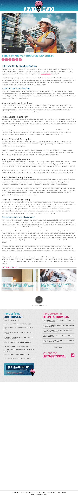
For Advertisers (39, 492)
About (31, 492)
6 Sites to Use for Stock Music (16, 346)
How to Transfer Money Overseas (17, 342)
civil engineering (46, 74)
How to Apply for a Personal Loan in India (18, 328)
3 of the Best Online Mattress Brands (19, 358)
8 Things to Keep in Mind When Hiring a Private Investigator (58, 341)
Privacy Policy (61, 492)
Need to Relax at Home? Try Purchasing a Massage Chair (58, 326)
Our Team (15, 492)
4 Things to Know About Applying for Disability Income (18, 338)
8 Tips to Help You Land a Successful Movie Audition (57, 336)
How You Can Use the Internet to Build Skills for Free (56, 285)
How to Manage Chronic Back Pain (17, 324)
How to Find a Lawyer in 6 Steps (16, 354)
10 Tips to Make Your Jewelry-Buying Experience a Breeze (57, 331)
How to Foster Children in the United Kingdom (19, 333)
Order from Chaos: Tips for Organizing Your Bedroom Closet (18, 285)
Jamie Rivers (6, 289)
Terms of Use (50, 492)
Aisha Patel (44, 289)
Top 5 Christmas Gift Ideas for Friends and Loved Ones (58, 321)
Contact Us (23, 492)
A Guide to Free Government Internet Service (19, 350)
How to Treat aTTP (11, 320)
